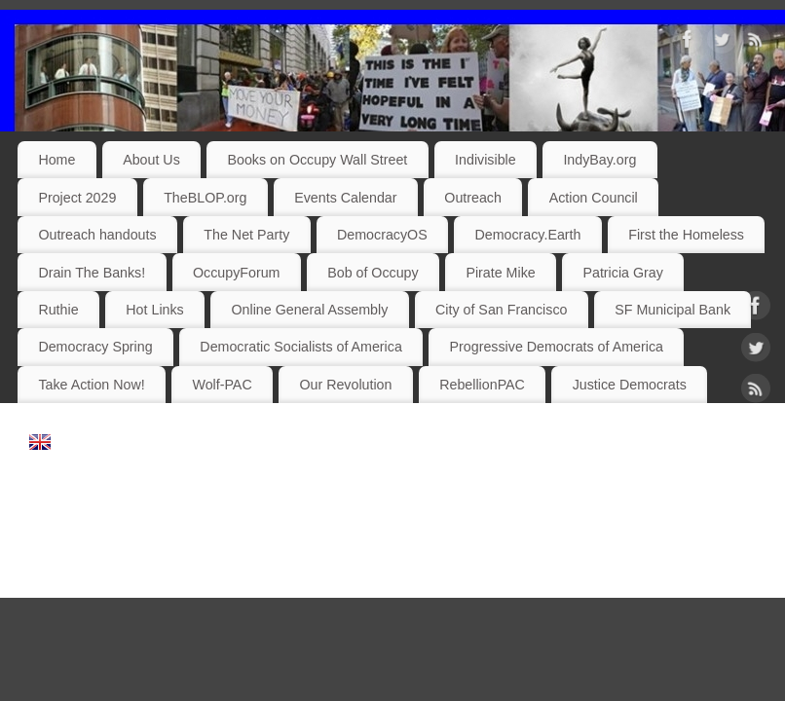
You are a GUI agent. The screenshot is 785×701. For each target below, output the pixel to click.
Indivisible (485, 159)
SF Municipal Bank (672, 309)
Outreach (473, 197)
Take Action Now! (91, 384)
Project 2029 (77, 197)
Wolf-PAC (221, 384)
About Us (151, 159)
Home (56, 159)
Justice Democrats (630, 384)
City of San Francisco (501, 309)
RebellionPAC (482, 384)
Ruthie (58, 309)
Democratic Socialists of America (300, 346)
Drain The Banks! (91, 272)
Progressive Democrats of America (556, 346)
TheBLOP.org (205, 197)
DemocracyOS (382, 234)
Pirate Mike (500, 272)
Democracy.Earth (527, 234)
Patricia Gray (622, 272)
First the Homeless (686, 234)
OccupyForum (236, 272)
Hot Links (154, 309)
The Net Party (246, 234)
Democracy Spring (95, 346)
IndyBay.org (599, 159)
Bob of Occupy (372, 272)
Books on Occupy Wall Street (318, 159)
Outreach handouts (97, 234)
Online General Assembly (309, 309)
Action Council (593, 197)
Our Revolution (345, 384)
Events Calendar (345, 197)
